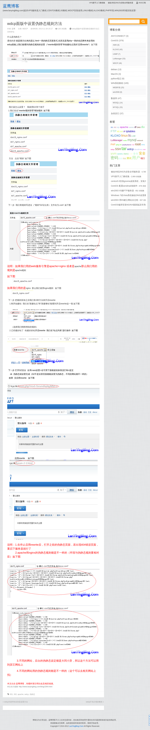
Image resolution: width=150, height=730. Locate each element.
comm (131, 127)
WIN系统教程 (117, 83)
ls (129, 135)
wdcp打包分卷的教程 (94, 702)
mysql (131, 140)
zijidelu (120, 154)
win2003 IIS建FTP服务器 (122, 190)
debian (114, 69)
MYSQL (116, 107)
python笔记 (116, 78)
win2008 (116, 92)
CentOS (114, 40)
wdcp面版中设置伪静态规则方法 (34, 23)
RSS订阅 (141, 3)
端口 (143, 158)
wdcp (26, 694)
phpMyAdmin (126, 145)
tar (124, 148)
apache (20, 694)
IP (124, 131)
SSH (118, 149)
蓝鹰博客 (11, 6)
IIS (118, 131)
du (143, 127)
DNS (139, 127)
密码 (114, 158)
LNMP (115, 54)
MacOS (114, 74)
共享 (131, 154)
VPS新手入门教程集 (97, 3)
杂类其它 (115, 113)
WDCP (25, 29)
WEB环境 (116, 88)
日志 (124, 158)
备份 (135, 153)
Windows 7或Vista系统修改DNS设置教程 (130, 195)
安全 (142, 153)
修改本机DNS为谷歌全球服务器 (120, 3)
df (135, 127)
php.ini (119, 145)
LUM (133, 136)
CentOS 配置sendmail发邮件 (124, 186)
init (121, 131)
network (140, 140)
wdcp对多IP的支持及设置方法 (16, 702)
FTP (113, 131)
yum (114, 153)
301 (11, 694)
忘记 (120, 158)
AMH (115, 45)
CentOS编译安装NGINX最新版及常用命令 (130, 205)
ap (118, 127)
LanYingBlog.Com (76, 726)
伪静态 (32, 694)
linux (124, 135)
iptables (130, 131)
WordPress (138, 149)
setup (112, 149)
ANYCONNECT (118, 36)
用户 (136, 157)
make (125, 140)
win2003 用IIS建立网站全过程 (124, 200)
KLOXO (116, 49)
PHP (113, 144)
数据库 (114, 98)
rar (133, 145)
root (138, 144)
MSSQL (116, 103)
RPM (143, 145)
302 (15, 694)
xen (144, 149)
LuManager (117, 59)
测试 (129, 158)
